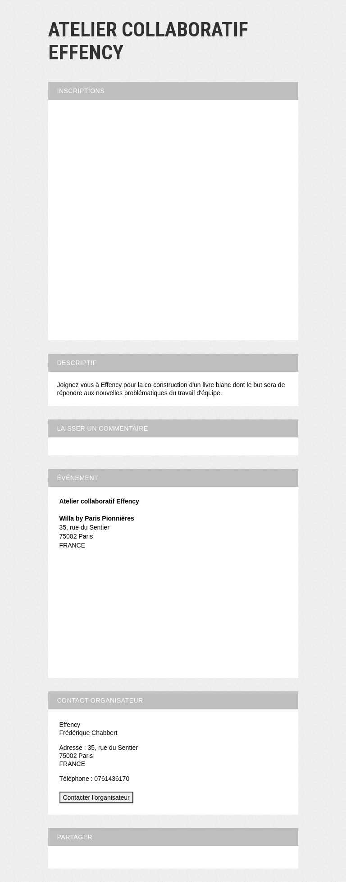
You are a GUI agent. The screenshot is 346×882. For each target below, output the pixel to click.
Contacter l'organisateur (96, 797)
